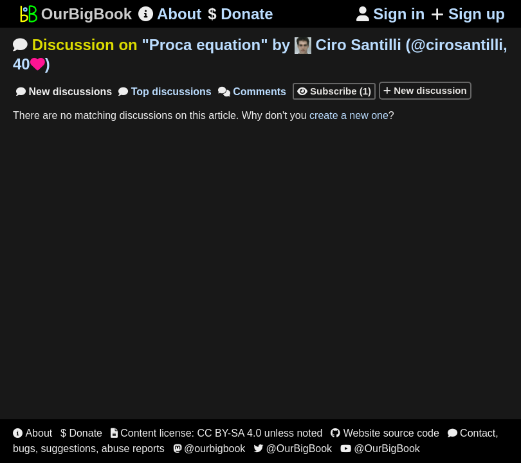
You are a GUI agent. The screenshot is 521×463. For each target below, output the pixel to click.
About (169, 14)
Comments (252, 91)
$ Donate (81, 433)
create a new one (348, 115)
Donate (240, 14)
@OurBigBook (292, 448)
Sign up (468, 14)
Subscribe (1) (334, 91)
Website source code (385, 433)
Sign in (390, 14)
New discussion (425, 90)
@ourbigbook (209, 448)
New (64, 91)
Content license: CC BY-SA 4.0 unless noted (217, 433)
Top (165, 91)
